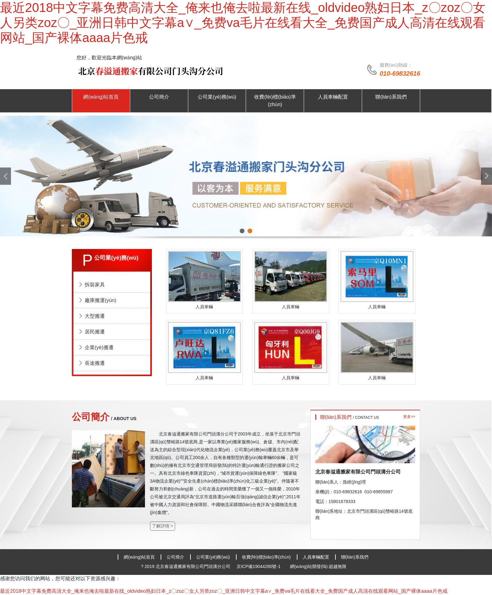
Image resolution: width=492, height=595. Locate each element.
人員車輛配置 (316, 557)
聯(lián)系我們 (354, 557)
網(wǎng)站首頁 (139, 557)
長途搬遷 (91, 363)
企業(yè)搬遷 (96, 347)
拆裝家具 (91, 284)
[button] (242, 231)
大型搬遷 (91, 316)
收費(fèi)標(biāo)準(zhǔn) (266, 557)
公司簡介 (175, 557)
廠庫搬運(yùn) (97, 300)
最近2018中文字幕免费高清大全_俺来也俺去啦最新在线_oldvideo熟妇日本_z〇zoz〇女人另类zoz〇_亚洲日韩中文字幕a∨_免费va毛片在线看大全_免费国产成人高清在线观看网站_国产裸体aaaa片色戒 (242, 23)
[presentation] (5, 176)
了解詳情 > (162, 525)
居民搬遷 (91, 331)
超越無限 (337, 566)
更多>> (409, 416)
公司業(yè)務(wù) (213, 557)
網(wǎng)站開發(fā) (309, 566)
